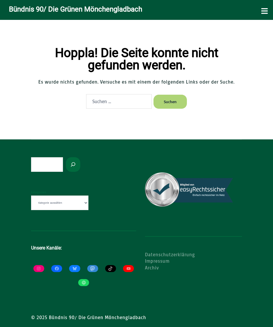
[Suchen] (73, 164)
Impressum (157, 261)
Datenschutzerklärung (170, 254)
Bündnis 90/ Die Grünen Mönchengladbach (75, 9)
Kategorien (38, 192)
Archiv (152, 268)
